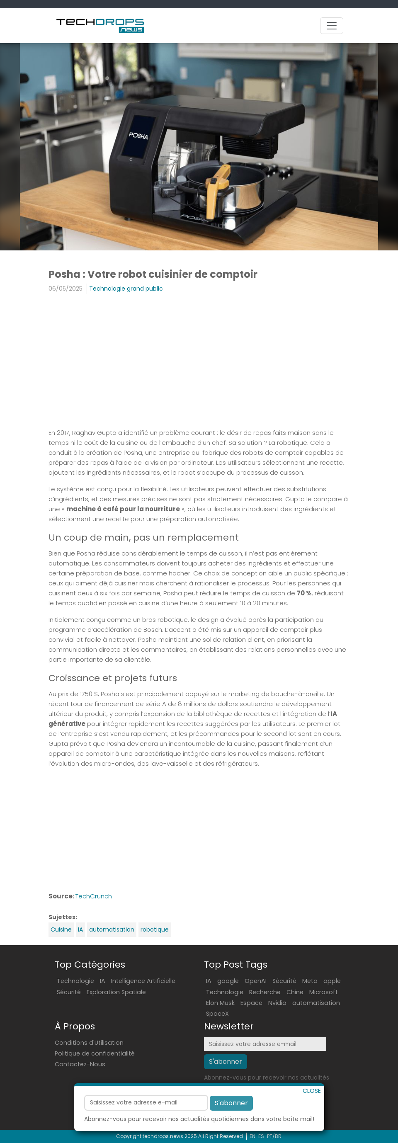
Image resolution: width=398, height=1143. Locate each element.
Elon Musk (220, 1003)
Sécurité (69, 992)
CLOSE (312, 1109)
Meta (310, 981)
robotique (155, 929)
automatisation (111, 929)
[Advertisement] (199, 360)
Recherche (265, 992)
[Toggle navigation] (331, 25)
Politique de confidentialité (95, 1053)
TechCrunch (93, 896)
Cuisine (61, 929)
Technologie (75, 981)
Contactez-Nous (80, 1064)
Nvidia (277, 1003)
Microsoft (323, 992)
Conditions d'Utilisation (89, 1043)
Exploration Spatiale (116, 992)
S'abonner (231, 1121)
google (228, 981)
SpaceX (217, 1014)
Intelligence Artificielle (143, 981)
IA (80, 929)
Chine (294, 992)
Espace (251, 1003)
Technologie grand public (126, 288)
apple (332, 981)
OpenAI (256, 981)
